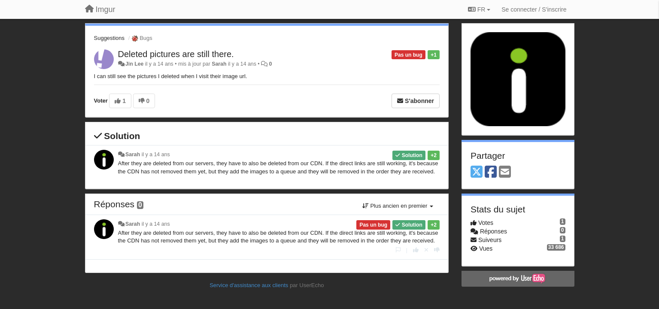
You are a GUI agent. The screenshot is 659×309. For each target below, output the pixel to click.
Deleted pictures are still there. (176, 54)
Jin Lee (134, 64)
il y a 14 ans (156, 154)
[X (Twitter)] (477, 172)
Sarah (219, 64)
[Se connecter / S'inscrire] (534, 9)
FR (479, 9)
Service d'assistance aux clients (249, 285)
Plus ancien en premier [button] (397, 206)
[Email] (505, 172)
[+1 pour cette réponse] (416, 250)
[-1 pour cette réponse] (437, 250)
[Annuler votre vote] (426, 250)
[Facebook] (491, 172)
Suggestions (109, 38)
